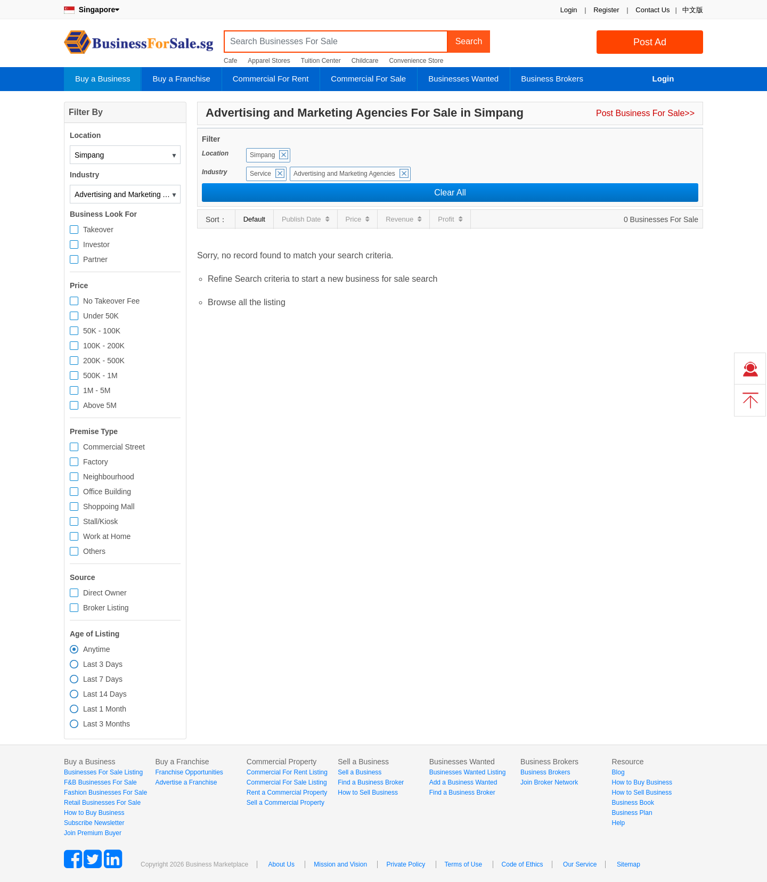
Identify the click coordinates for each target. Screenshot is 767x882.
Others (94, 551)
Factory (95, 462)
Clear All (450, 192)
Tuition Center (321, 60)
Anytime (96, 649)
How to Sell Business (368, 792)
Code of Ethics (522, 864)
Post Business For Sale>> (645, 113)
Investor (96, 244)
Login (568, 10)
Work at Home (106, 536)
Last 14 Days (105, 694)
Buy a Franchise (181, 78)
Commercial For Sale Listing (287, 782)
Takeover (98, 229)
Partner (95, 259)
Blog (618, 772)
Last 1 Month (104, 709)
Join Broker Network (549, 782)
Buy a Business (102, 78)
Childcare (365, 60)
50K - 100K (101, 330)
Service (260, 173)
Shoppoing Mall (109, 506)
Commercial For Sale (368, 78)
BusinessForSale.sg (138, 45)
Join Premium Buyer (92, 833)
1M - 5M (96, 390)
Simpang (262, 155)
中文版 (692, 10)
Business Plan (632, 812)
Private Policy (405, 864)
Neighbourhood (108, 476)
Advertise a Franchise (186, 782)
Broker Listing (106, 607)
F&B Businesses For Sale (100, 782)
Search (469, 41)
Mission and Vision (340, 864)
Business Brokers (552, 78)
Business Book (633, 802)
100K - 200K (104, 345)
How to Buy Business (94, 812)
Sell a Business (359, 772)
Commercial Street (114, 447)
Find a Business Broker (371, 782)
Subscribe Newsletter (94, 823)
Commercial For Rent (271, 78)
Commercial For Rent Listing (287, 772)
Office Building (107, 491)
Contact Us (652, 10)
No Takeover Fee (111, 301)
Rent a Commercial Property (287, 792)
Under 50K (101, 316)
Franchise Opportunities (189, 772)
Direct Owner (105, 593)
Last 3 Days (103, 664)
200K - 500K (104, 360)
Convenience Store (416, 60)
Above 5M (100, 405)
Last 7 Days (103, 679)
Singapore (91, 9)
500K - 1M (100, 375)
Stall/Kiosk (100, 521)
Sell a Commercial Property (285, 802)
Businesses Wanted (463, 78)
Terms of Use (464, 864)
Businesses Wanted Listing (467, 772)
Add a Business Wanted (463, 782)
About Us (281, 864)
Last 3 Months (106, 724)
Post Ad (649, 42)
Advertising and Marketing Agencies (344, 173)
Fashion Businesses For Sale (105, 792)
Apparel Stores (269, 60)
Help (618, 823)
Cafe (230, 60)
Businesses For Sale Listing (103, 772)
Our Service (580, 864)
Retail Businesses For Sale (102, 802)
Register (606, 10)
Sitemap (628, 864)
